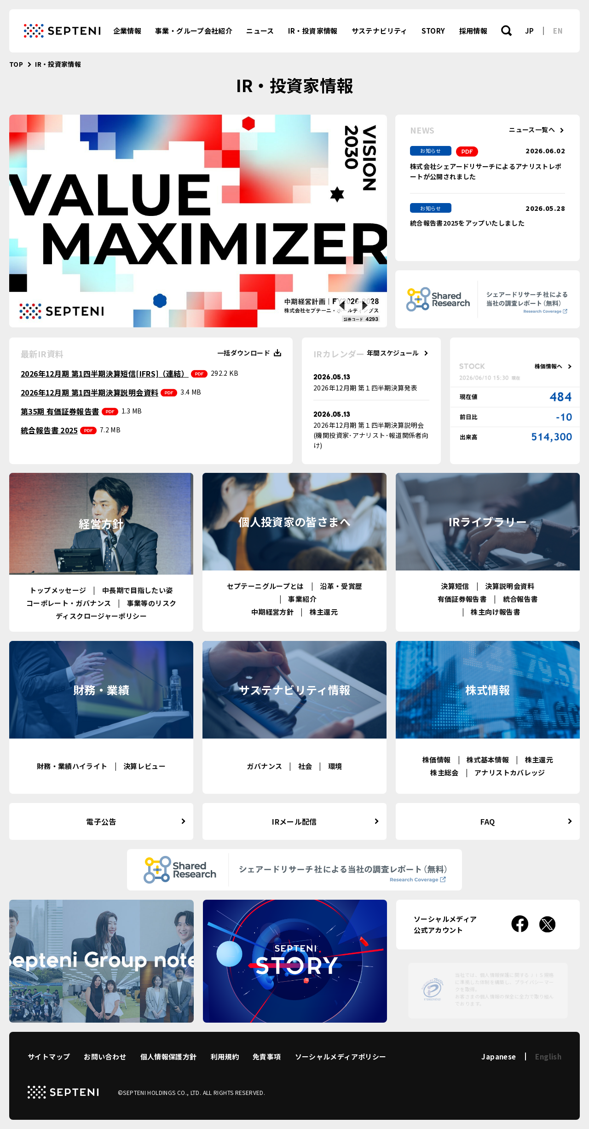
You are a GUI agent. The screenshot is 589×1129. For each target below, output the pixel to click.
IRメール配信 (294, 821)
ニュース (260, 30)
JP (529, 30)
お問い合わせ (105, 1056)
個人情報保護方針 (168, 1056)
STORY (433, 30)
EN (558, 30)
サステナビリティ (380, 30)
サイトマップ (49, 1056)
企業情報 (127, 30)
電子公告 (101, 821)
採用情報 (473, 30)
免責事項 (267, 1056)
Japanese (498, 1056)
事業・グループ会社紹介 (193, 30)
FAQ (487, 821)
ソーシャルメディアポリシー (341, 1056)
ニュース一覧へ (532, 130)
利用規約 (225, 1056)
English (548, 1056)
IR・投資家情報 (313, 30)
